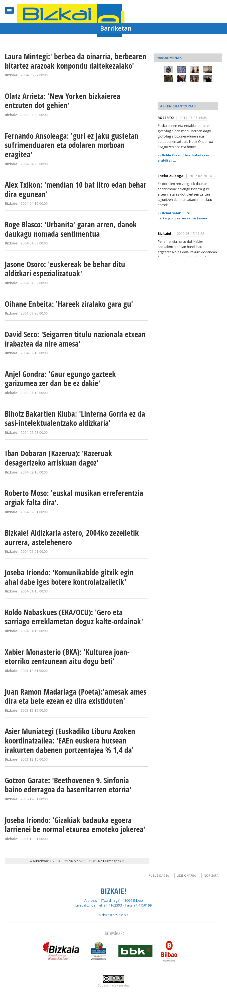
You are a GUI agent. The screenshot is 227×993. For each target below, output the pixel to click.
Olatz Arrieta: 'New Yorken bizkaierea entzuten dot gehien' (62, 101)
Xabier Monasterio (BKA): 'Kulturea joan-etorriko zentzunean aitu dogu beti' (67, 656)
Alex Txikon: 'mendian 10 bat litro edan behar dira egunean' (75, 189)
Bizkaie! (164, 233)
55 (66, 861)
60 (90, 861)
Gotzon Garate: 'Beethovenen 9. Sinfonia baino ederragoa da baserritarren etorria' (68, 785)
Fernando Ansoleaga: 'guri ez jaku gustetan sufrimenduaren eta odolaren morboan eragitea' (72, 145)
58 (81, 861)
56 (71, 861)
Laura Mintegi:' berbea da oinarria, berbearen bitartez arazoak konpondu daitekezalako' (75, 61)
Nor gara (211, 876)
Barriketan (116, 28)
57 (76, 861)
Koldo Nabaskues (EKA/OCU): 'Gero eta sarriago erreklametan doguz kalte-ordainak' (74, 617)
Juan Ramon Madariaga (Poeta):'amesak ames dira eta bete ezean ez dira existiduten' (75, 696)
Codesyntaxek (108, 985)
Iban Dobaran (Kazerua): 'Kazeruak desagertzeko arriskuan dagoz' (58, 458)
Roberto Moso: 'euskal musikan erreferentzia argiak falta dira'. (74, 497)
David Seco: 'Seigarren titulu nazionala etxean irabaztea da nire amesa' (75, 339)
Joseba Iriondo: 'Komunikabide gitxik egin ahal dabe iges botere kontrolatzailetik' (69, 577)
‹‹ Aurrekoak (39, 861)
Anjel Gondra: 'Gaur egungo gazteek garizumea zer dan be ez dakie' (60, 378)
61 (95, 861)
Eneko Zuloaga (170, 175)
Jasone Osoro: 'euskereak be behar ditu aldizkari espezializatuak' (65, 269)
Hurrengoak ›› (113, 861)
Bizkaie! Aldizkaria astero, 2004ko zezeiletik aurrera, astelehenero (72, 537)
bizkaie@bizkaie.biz (113, 915)
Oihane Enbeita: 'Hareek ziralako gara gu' (69, 304)
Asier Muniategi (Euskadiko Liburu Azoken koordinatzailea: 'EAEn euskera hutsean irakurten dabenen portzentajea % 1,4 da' (70, 740)
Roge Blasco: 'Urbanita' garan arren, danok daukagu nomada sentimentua (71, 229)
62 (100, 861)
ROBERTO (166, 117)
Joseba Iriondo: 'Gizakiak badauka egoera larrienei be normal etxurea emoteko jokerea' (75, 825)
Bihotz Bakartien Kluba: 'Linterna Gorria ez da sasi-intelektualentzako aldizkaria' (75, 418)
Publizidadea (159, 876)
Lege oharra (186, 876)
